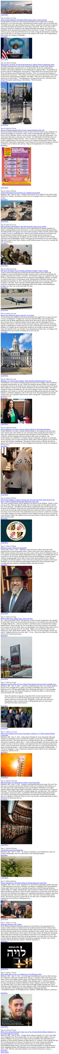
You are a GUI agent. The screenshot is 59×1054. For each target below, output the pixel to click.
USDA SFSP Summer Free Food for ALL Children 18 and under (20, 193)
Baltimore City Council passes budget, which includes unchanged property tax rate (26, 381)
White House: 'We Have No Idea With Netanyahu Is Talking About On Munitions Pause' (28, 64)
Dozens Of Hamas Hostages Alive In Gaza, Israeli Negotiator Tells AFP (22, 130)
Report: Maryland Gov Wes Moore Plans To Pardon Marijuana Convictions (24, 883)
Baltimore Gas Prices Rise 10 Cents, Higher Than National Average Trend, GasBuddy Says (28, 684)
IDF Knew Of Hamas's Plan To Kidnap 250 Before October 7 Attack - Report (24, 270)
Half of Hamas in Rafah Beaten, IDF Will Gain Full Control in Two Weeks (23, 226)
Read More (4, 37)
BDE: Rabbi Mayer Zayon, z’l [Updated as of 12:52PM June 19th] (21, 974)
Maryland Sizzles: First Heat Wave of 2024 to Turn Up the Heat (20, 782)
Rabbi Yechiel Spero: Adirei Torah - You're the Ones (17, 618)
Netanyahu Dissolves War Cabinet (11, 924)
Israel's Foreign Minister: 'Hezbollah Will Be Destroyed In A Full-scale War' (24, 20)
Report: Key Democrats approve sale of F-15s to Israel (17, 315)
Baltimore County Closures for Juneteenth (13, 548)
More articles (5, 1052)
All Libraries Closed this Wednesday (12, 850)
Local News (4, 15)
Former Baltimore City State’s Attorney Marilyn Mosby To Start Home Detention (25, 429)
